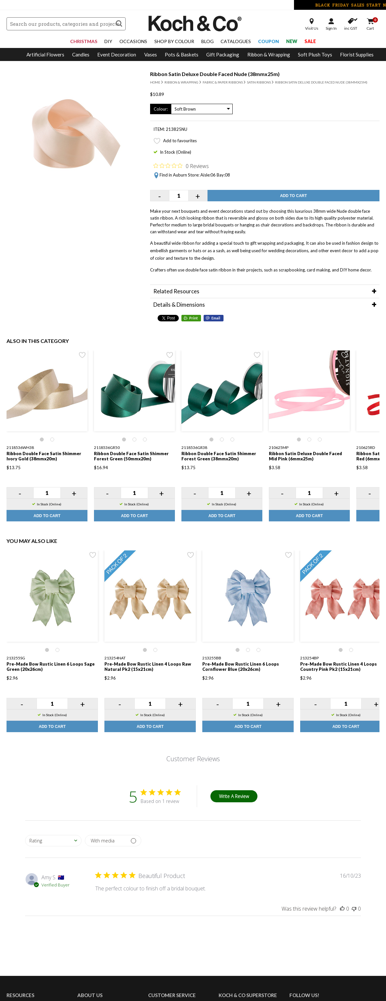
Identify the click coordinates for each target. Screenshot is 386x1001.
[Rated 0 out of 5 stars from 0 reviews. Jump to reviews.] (181, 166)
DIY (108, 41)
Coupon (268, 41)
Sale (310, 41)
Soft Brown (185, 109)
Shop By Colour (174, 41)
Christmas (83, 41)
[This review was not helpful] (354, 908)
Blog (207, 41)
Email (215, 318)
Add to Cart (293, 195)
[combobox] (53, 840)
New (291, 41)
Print (193, 318)
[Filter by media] (113, 840)
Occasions (133, 41)
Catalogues (236, 41)
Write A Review (234, 796)
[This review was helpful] (342, 908)
